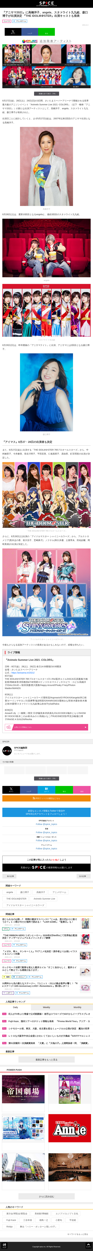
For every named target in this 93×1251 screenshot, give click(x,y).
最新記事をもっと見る (54, 1059)
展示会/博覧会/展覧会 (15, 1213)
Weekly (46, 1007)
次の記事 (83, 876)
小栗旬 (57, 1220)
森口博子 (23, 892)
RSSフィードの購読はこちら (60, 798)
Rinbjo (8, 1226)
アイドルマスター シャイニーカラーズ (24, 905)
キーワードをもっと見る (79, 1234)
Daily (15, 1007)
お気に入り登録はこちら (50, 727)
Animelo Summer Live (43, 898)
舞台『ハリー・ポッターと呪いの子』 (37, 1226)
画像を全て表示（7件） (46, 94)
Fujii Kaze (10, 1220)
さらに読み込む (55, 1196)
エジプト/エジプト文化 (65, 1213)
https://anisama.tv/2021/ (23, 672)
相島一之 (42, 1220)
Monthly (77, 1007)
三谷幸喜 (26, 1220)
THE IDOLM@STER (15, 898)
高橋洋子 (39, 892)
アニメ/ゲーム (58, 892)
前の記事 (9, 876)
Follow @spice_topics (46, 824)
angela (8, 892)
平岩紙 (71, 1220)
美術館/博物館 (40, 1213)
